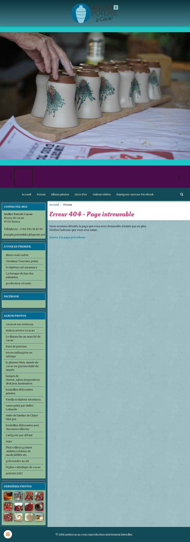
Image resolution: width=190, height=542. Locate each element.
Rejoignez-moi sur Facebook (135, 194)
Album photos (60, 194)
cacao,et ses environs (19, 324)
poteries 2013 (14, 473)
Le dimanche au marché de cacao (23, 338)
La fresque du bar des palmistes (19, 275)
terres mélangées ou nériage (19, 354)
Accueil (26, 194)
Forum (41, 194)
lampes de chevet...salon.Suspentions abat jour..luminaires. (23, 379)
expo (9, 441)
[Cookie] (8, 534)
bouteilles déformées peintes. (19, 391)
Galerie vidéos (102, 194)
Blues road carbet (17, 255)
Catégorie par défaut (19, 435)
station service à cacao (20, 330)
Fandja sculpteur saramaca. (23, 399)
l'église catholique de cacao (23, 467)
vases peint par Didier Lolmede (20, 407)
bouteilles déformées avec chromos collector (22, 427)
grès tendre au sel (17, 461)
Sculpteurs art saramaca (21, 267)
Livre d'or (81, 194)
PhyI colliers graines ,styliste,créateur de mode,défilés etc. (19, 451)
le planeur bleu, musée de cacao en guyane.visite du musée (22, 366)
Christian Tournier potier (22, 261)
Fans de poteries (16, 346)
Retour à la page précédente (67, 237)
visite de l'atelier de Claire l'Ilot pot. (22, 417)
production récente (18, 283)
